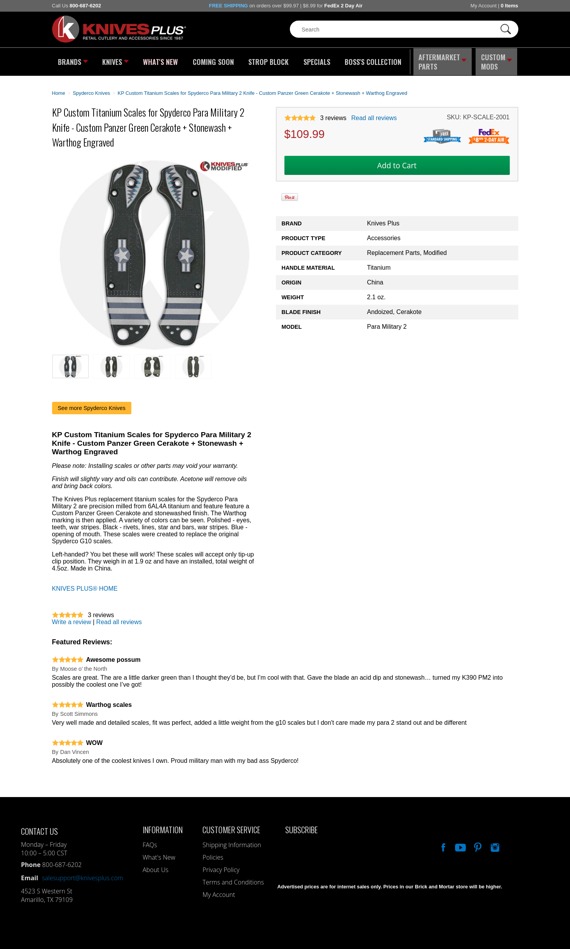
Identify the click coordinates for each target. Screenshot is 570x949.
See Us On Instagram (494, 843)
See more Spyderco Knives (92, 405)
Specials (315, 60)
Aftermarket (442, 60)
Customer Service (231, 826)
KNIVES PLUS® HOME (85, 585)
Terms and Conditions (233, 879)
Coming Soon (213, 60)
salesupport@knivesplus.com (82, 874)
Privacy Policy (220, 866)
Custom (497, 60)
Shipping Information (231, 841)
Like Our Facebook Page (442, 843)
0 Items (509, 6)
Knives (116, 60)
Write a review (71, 619)
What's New (160, 60)
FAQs (150, 841)
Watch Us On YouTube (459, 843)
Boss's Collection (370, 60)
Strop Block (267, 60)
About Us (155, 866)
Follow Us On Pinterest (477, 843)
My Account (484, 6)
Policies (212, 854)
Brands (72, 60)
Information (163, 826)
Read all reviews (374, 115)
